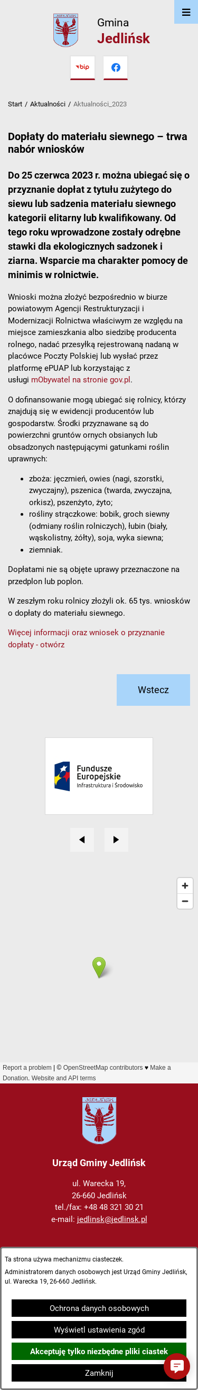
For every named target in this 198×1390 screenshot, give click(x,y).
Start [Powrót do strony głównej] (15, 104)
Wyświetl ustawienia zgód (99, 1330)
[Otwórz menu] (186, 12)
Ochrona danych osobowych (99, 1308)
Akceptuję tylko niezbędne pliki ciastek (99, 1351)
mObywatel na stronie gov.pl (80, 380)
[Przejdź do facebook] (115, 68)
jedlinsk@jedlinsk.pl (112, 1219)
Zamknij (99, 1373)
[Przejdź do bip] (82, 68)
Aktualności (47, 104)
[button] (177, 1366)
